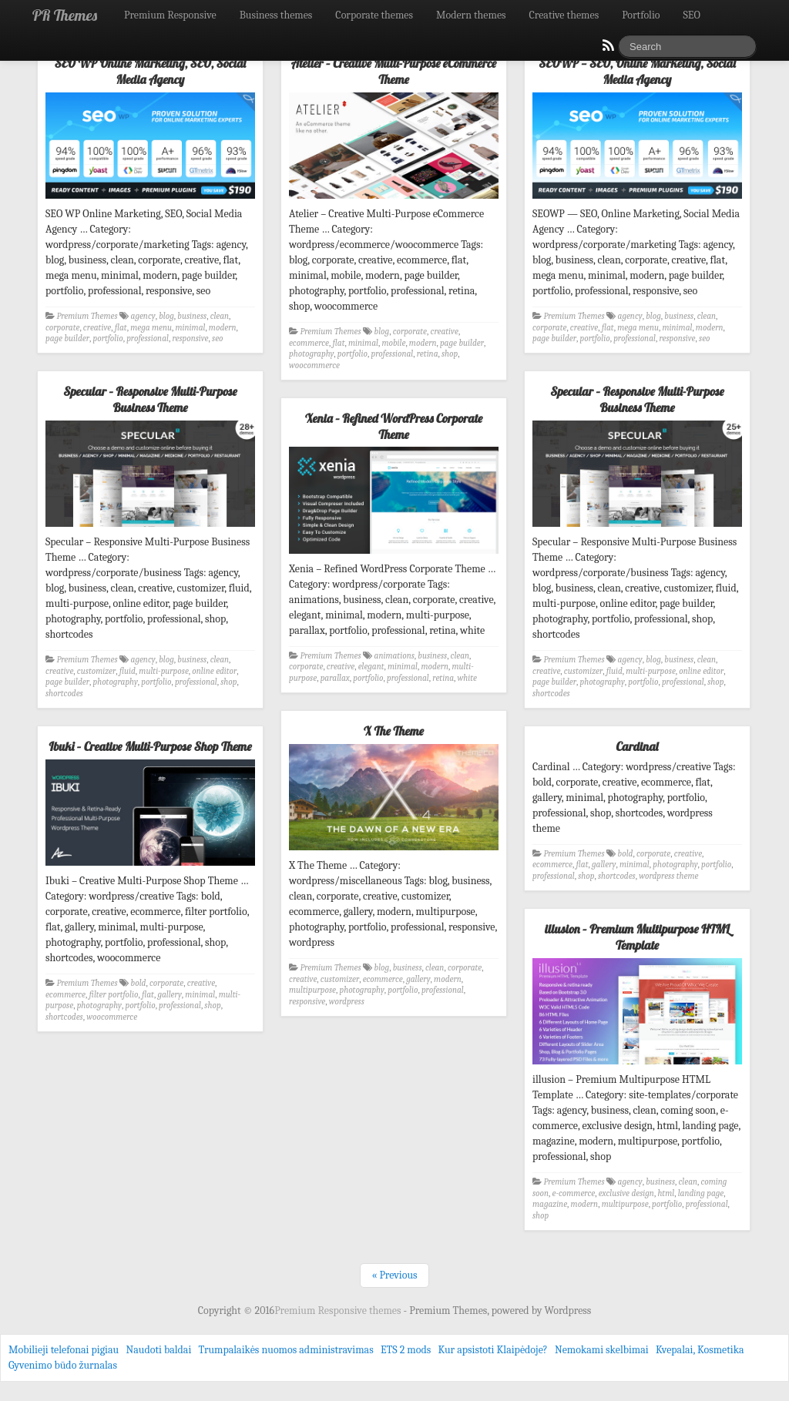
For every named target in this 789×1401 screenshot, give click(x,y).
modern (223, 328)
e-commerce (574, 1193)
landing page (701, 1193)
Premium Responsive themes (338, 1310)
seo (217, 338)
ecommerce (309, 343)
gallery (418, 979)
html (665, 1193)
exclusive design (626, 1193)
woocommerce (314, 365)
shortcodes (64, 694)
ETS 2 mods (406, 1349)
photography (311, 354)
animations (394, 656)
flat (121, 328)
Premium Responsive (170, 15)
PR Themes (64, 15)
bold (138, 983)
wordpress (346, 1002)
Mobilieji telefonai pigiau (63, 1349)
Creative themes (564, 15)
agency (143, 316)
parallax (335, 678)
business (191, 316)
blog (166, 316)
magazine (549, 1204)
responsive (190, 338)
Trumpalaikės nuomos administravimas (286, 1349)
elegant (371, 667)
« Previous (394, 1275)
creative (97, 328)
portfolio (107, 338)
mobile (393, 343)
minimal (191, 328)
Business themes (276, 15)
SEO (691, 15)
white (467, 678)
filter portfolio (114, 995)
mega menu (151, 328)
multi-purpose (164, 671)
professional (147, 338)
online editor (214, 671)
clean (219, 316)
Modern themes (471, 15)
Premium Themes (87, 316)
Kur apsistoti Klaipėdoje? (492, 1349)
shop (450, 354)
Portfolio (641, 15)
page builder (67, 338)
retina (427, 354)
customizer (96, 671)
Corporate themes (374, 15)
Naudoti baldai (158, 1349)
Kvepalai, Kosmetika (700, 1349)
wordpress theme (668, 876)
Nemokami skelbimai (602, 1349)
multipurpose (312, 990)
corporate (62, 328)
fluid (127, 671)
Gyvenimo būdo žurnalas (62, 1365)
